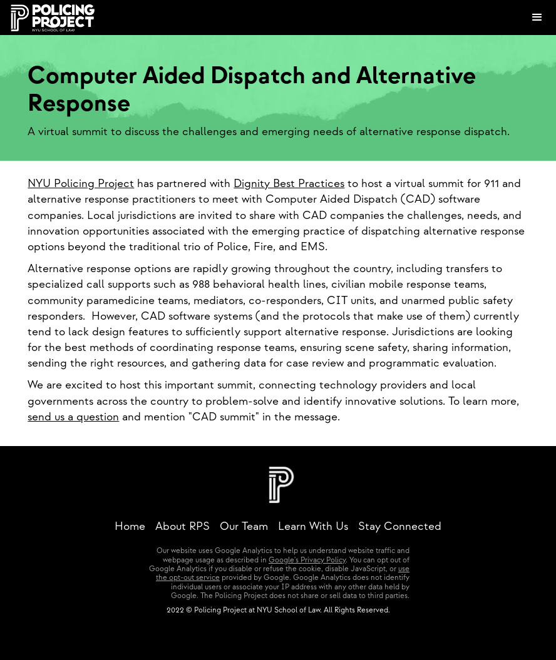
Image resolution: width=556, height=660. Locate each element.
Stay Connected (399, 526)
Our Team (244, 526)
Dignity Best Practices (289, 183)
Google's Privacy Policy (307, 560)
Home (130, 526)
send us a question (73, 417)
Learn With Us (313, 526)
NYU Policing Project (81, 183)
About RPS (182, 526)
